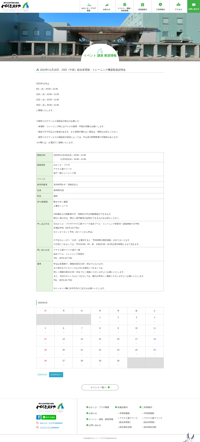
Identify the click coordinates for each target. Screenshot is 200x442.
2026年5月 (55, 375)
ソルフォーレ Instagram (47, 427)
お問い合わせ (95, 425)
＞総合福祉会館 (124, 427)
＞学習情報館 (123, 413)
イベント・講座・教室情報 (101, 419)
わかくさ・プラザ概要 (99, 407)
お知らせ (93, 413)
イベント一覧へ (98, 387)
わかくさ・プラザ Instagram (49, 423)
